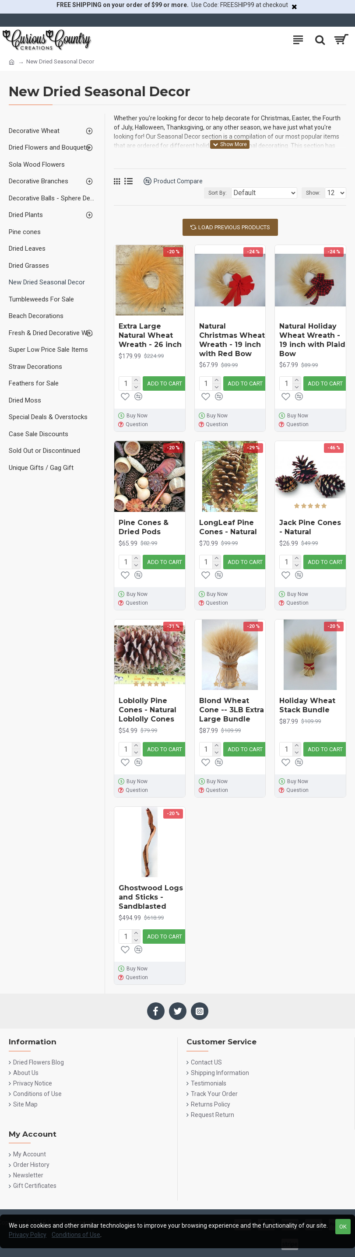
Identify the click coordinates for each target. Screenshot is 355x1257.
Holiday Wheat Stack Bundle (307, 705)
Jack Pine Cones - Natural (310, 527)
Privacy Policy (27, 1234)
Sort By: (217, 193)
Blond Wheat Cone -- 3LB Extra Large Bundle (231, 710)
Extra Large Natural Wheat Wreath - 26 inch (150, 335)
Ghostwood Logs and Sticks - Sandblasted (151, 897)
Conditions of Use (76, 1234)
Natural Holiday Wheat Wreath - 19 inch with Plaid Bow (312, 339)
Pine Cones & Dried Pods (144, 527)
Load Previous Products (234, 227)
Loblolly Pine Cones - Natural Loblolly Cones (147, 710)
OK (343, 1226)
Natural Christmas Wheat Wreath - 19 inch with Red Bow (232, 339)
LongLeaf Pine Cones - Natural (228, 527)
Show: (313, 193)
